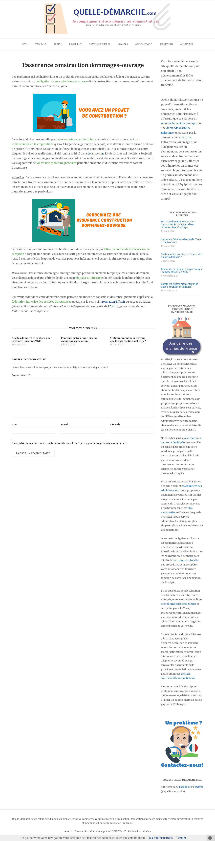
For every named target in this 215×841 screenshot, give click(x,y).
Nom (14, 424)
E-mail (64, 424)
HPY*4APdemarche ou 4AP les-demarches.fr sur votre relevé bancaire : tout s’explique (178, 224)
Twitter (199, 786)
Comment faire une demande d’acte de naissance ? (181, 241)
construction (96, 153)
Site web (115, 424)
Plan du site (80, 831)
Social (58, 44)
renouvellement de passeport (180, 123)
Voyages (123, 44)
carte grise (184, 137)
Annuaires (186, 44)
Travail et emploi (99, 44)
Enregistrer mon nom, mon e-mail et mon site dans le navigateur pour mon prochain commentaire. (70, 443)
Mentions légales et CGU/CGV (106, 831)
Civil (25, 44)
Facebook (184, 786)
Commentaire (21, 375)
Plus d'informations (160, 837)
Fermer (181, 837)
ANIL (113, 306)
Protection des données (137, 831)
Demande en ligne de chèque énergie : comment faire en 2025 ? (182, 270)
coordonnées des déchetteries (178, 603)
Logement (75, 44)
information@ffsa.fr (112, 301)
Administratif (143, 44)
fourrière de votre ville (186, 560)
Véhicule (40, 44)
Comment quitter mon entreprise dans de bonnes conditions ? (179, 285)
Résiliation (166, 44)
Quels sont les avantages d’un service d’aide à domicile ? (181, 256)
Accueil (68, 831)
